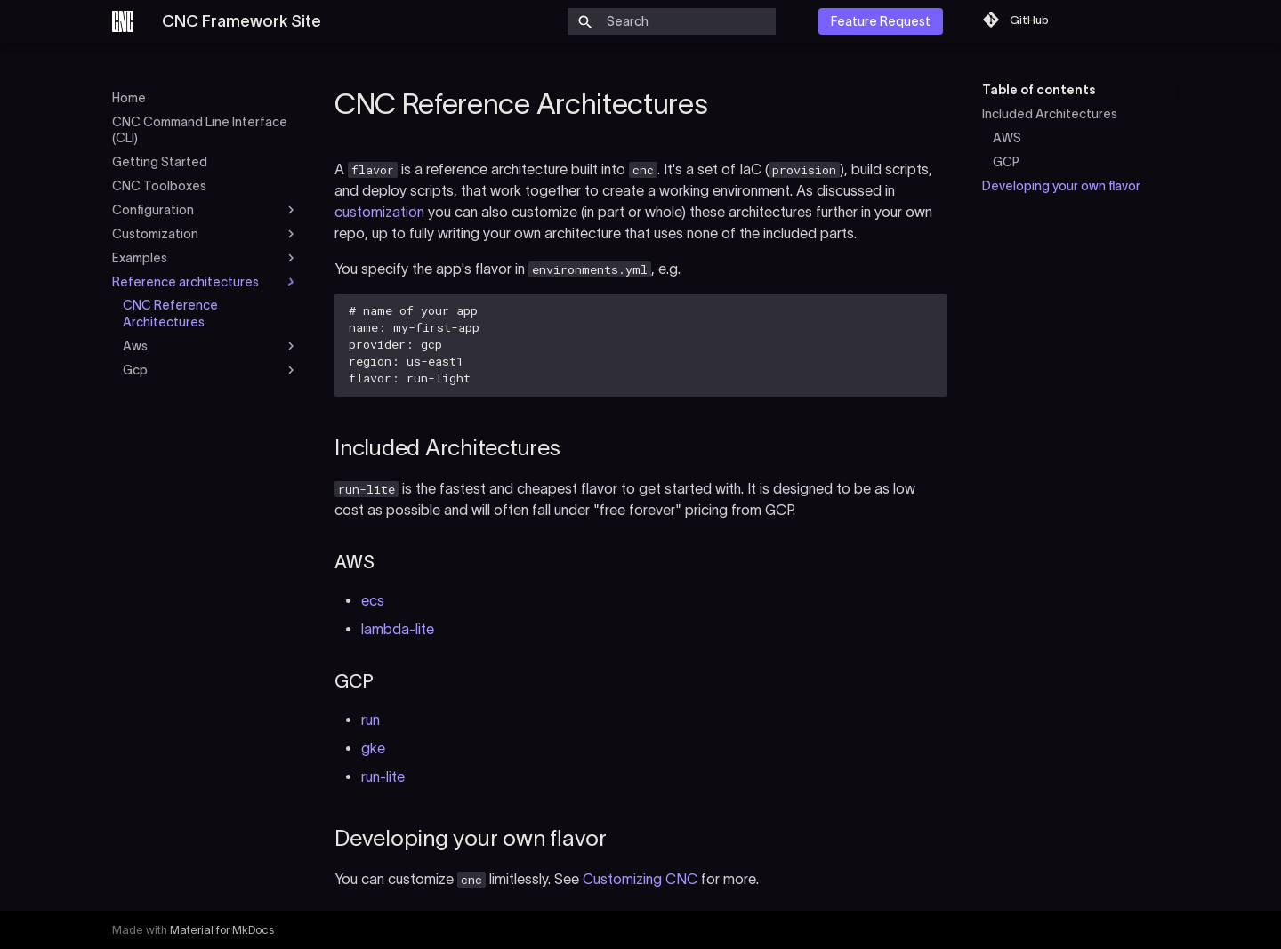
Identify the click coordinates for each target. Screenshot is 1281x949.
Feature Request (881, 21)
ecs (372, 600)
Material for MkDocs (222, 930)
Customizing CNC (640, 879)
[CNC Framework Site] (123, 21)
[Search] (672, 21)
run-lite (383, 776)
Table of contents (1039, 90)
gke (373, 748)
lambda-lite (397, 629)
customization (379, 212)
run (370, 720)
